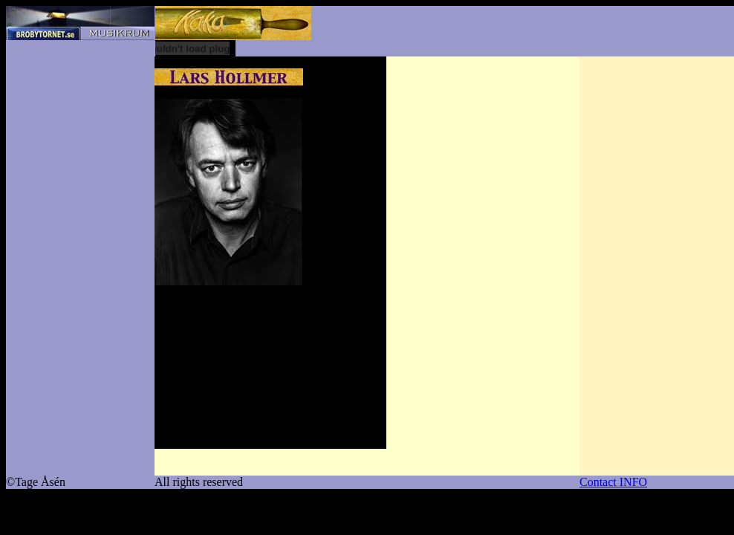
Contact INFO (613, 482)
